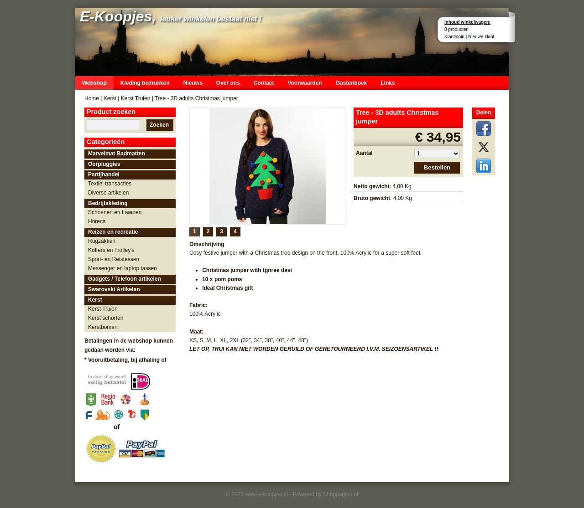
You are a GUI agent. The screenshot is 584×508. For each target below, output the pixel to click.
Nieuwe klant (481, 36)
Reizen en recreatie (113, 232)
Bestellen (437, 167)
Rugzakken (101, 241)
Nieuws (193, 83)
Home (91, 98)
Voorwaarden (305, 83)
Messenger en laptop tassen (122, 268)
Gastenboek (351, 83)
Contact (264, 83)
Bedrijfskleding (108, 203)
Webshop (94, 83)
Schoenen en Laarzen (114, 212)
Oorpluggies (104, 164)
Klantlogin (454, 36)
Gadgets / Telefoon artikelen (124, 279)
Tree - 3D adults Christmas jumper (196, 98)
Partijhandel (104, 174)
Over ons (228, 83)
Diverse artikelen (108, 193)
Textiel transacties (109, 183)
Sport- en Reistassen (113, 259)
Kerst (110, 98)
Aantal (364, 153)
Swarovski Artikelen (114, 289)
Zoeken (159, 125)
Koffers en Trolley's (111, 250)
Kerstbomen (103, 327)
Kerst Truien (136, 98)
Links (388, 83)
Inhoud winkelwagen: (467, 22)
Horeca (97, 221)
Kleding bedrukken (145, 83)
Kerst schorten (105, 318)
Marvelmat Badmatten (116, 153)
